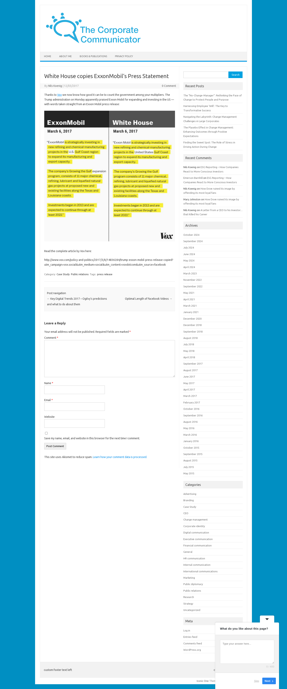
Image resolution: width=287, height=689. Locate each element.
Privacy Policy (124, 56)
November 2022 (192, 279)
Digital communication (196, 532)
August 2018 (190, 338)
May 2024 (188, 260)
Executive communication (198, 539)
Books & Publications (93, 56)
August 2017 (190, 370)
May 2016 (188, 428)
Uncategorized (191, 610)
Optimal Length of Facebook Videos (148, 298)
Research (188, 597)
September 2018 (192, 331)
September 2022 (192, 286)
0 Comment (169, 85)
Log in (186, 630)
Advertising (189, 493)
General (187, 551)
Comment (51, 337)
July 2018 (188, 344)
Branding (188, 500)
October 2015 (191, 447)
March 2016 (190, 434)
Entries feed (190, 636)
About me (65, 56)
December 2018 (192, 325)
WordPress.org (192, 649)
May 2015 (188, 473)
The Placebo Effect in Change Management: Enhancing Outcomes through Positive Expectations (208, 131)
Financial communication (197, 545)
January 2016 (191, 441)
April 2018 (189, 357)
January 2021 (191, 312)
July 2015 (188, 467)
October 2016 (191, 408)
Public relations (80, 274)
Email (48, 400)
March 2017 (190, 395)
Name (48, 383)
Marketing (189, 577)
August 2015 (190, 460)
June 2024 (189, 254)
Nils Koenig (55, 85)
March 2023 (190, 273)
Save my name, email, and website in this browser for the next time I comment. (92, 438)
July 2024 (188, 247)
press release (104, 274)
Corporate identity (194, 526)
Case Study (63, 274)
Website (49, 416)
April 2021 (189, 299)
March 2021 (190, 305)
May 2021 (188, 292)
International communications (200, 571)
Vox (59, 94)
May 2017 (188, 383)
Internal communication (196, 564)
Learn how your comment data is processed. (120, 457)
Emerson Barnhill (193, 177)
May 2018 (188, 350)
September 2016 (192, 415)
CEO (185, 513)
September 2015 (192, 454)
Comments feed (192, 643)
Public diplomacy (193, 584)
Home (47, 56)
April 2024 (189, 267)
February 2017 (191, 402)
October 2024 (191, 234)
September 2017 (192, 363)
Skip (256, 680)
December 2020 (192, 318)
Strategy (188, 603)
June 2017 (189, 376)
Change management (195, 519)
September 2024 (192, 241)
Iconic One (203, 680)
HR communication (194, 558)
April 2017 (189, 389)
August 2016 (190, 421)
